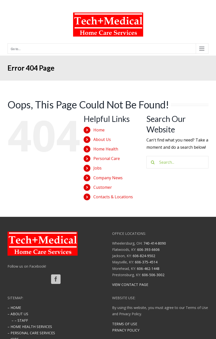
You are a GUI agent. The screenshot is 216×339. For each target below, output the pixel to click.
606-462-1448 (148, 268)
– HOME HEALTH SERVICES (30, 326)
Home (99, 130)
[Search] (152, 162)
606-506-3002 (153, 274)
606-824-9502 (144, 255)
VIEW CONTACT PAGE (130, 284)
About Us (102, 139)
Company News (108, 178)
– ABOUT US (18, 313)
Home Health (105, 149)
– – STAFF (20, 320)
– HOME (14, 307)
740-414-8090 (154, 243)
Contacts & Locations (113, 197)
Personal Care (106, 158)
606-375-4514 (146, 262)
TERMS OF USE (124, 323)
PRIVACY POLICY (125, 330)
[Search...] (177, 162)
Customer (102, 187)
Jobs (97, 168)
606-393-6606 (148, 249)
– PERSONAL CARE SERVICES (31, 332)
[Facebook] (56, 279)
